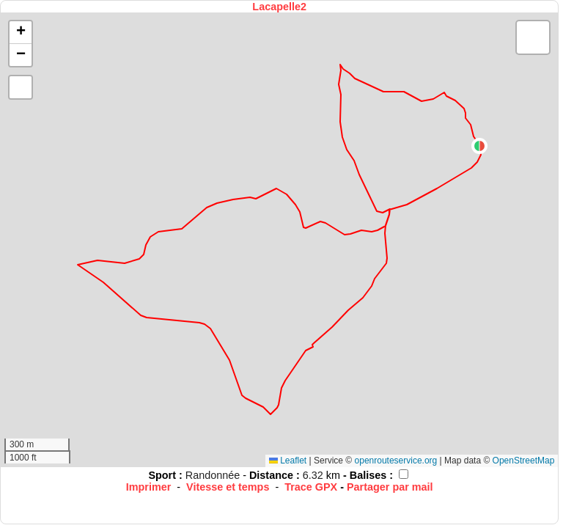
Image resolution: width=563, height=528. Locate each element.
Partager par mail (390, 487)
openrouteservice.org (396, 460)
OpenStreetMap (524, 460)
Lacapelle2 (279, 6)
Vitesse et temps (227, 487)
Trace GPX (310, 487)
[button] (479, 146)
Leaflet (287, 460)
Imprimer (149, 487)
